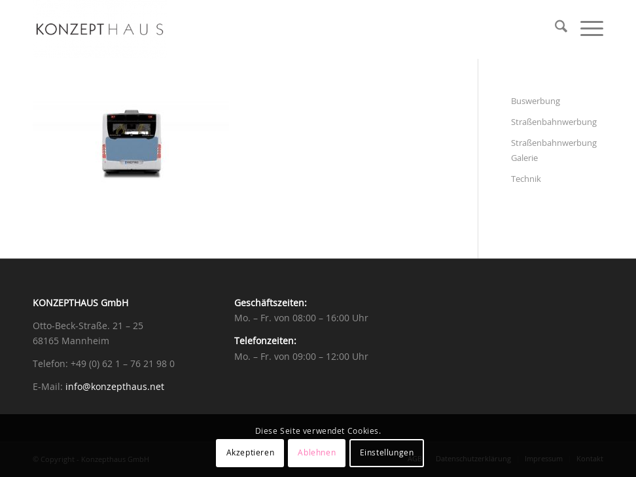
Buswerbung (535, 101)
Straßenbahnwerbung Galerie (554, 151)
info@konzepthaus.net (114, 387)
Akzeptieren (250, 453)
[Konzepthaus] (100, 29)
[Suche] (554, 29)
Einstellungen (387, 453)
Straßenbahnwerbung (554, 122)
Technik (526, 179)
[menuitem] (554, 29)
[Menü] (585, 29)
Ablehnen (317, 453)
